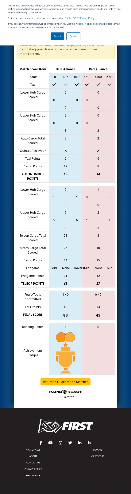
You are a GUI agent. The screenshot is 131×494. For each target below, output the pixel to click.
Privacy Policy (83, 18)
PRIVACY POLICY (33, 469)
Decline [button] (73, 36)
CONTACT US (33, 462)
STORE (97, 456)
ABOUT (33, 456)
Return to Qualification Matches (65, 382)
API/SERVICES (33, 449)
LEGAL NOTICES (33, 475)
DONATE (97, 449)
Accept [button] (57, 36)
